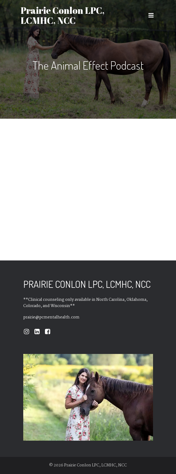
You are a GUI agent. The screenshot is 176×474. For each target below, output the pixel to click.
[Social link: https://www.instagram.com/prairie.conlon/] (28, 331)
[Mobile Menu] (151, 15)
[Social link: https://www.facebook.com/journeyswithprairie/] (49, 331)
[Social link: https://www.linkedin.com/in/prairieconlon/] (39, 331)
